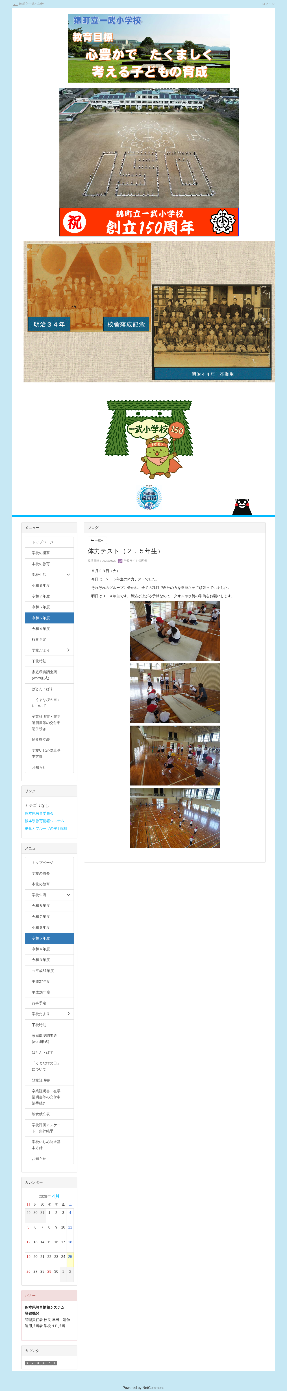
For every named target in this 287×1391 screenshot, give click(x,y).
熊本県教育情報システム (44, 821)
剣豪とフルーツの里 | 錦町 (46, 828)
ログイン (268, 3)
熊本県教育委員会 (39, 813)
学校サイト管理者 (132, 560)
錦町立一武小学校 (31, 4)
